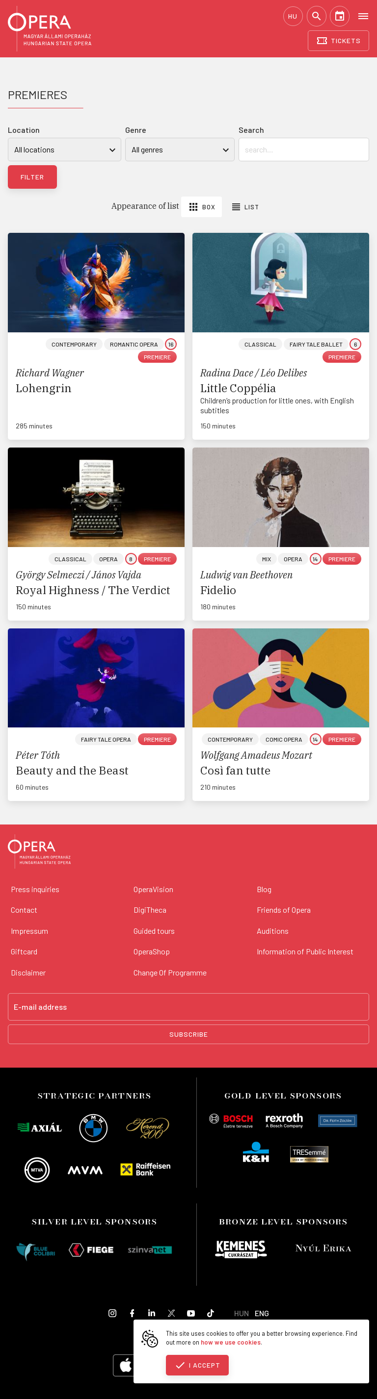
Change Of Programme (170, 972)
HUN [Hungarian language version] (241, 1313)
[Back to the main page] (39, 853)
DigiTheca (150, 909)
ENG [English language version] (262, 1313)
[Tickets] (338, 40)
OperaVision (153, 889)
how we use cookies (231, 1342)
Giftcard (24, 951)
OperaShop (152, 951)
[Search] (316, 16)
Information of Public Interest (305, 951)
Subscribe (188, 1034)
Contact (24, 909)
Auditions (273, 930)
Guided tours (154, 930)
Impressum (29, 930)
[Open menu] (363, 15)
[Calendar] (340, 16)
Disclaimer (28, 972)
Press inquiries (35, 889)
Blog (264, 889)
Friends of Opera (284, 909)
